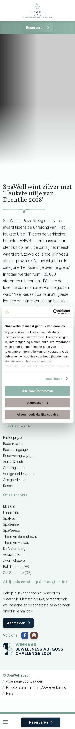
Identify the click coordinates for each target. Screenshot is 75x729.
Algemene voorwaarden (24, 681)
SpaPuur (9, 518)
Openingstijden (14, 468)
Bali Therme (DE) (16, 566)
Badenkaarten (13, 443)
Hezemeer (11, 512)
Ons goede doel (15, 480)
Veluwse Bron (13, 554)
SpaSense (11, 524)
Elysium (9, 506)
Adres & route (13, 462)
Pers (9, 693)
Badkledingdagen (16, 449)
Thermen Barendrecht (20, 536)
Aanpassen (37, 402)
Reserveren (38, 27)
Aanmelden (19, 623)
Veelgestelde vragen (19, 474)
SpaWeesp (11, 530)
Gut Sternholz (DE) (17, 572)
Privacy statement (20, 687)
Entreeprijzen (13, 437)
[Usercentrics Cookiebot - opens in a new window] (53, 311)
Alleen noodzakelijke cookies (37, 414)
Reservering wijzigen (19, 456)
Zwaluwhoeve (14, 560)
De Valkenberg (14, 548)
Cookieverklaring (53, 687)
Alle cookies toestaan (37, 391)
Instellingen (53, 378)
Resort (8, 486)
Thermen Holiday (16, 542)
